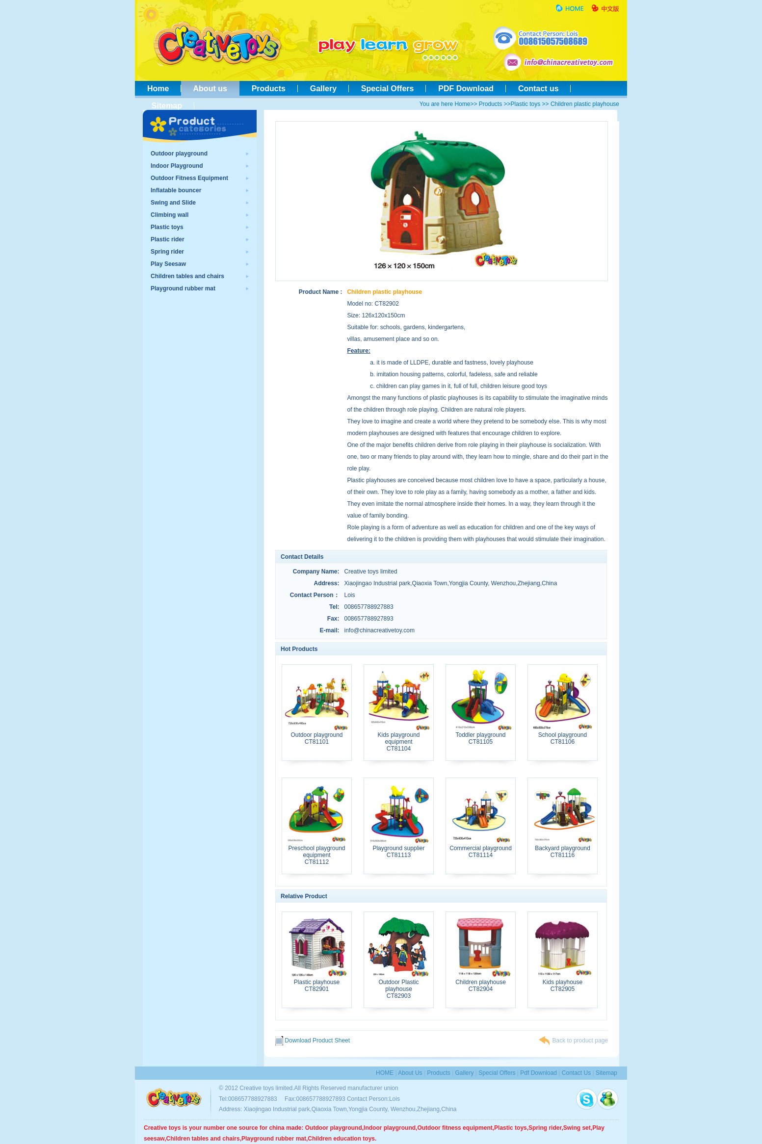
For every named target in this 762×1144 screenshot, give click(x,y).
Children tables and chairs (187, 276)
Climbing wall (169, 214)
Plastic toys (526, 104)
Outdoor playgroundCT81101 (317, 735)
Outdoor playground (179, 153)
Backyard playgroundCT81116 (562, 848)
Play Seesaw (168, 263)
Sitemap (164, 106)
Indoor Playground (177, 165)
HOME (385, 1072)
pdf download (538, 1072)
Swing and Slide (173, 202)
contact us (576, 1072)
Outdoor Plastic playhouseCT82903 (399, 986)
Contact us (538, 88)
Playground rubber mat (183, 288)
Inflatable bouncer (176, 190)
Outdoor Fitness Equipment (189, 178)
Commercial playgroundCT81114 (480, 848)
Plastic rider (167, 239)
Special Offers (387, 88)
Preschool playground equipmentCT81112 (317, 852)
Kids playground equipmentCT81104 (399, 739)
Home (158, 88)
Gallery (323, 88)
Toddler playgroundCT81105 (480, 735)
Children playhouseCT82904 (480, 982)
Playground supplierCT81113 (399, 848)
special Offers (496, 1072)
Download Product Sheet (312, 1040)
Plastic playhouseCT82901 (317, 982)
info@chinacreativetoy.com (379, 630)
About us (210, 88)
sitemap (606, 1072)
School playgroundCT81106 (562, 735)
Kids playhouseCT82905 (562, 982)
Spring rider (167, 251)
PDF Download (466, 88)
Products (268, 88)
